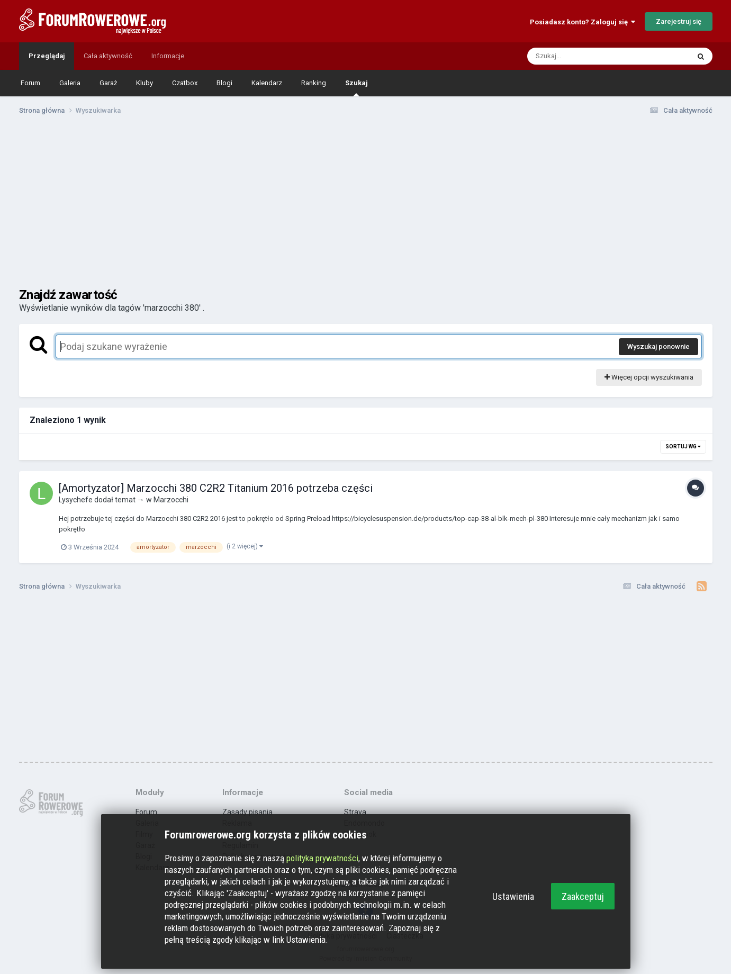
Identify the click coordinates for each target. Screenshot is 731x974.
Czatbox (184, 83)
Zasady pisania (247, 812)
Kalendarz (266, 83)
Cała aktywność (108, 56)
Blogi (224, 83)
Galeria (69, 83)
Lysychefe (76, 499)
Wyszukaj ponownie (658, 346)
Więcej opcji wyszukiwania (648, 377)
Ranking (313, 83)
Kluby (144, 83)
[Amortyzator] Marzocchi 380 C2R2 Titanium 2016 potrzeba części (216, 488)
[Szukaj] (583, 56)
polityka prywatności (322, 858)
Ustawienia (513, 896)
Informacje (167, 56)
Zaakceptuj (583, 896)
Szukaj (356, 87)
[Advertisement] (365, 205)
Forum (30, 83)
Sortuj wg (683, 446)
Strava (355, 812)
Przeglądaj (47, 56)
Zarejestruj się (678, 21)
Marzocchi (171, 499)
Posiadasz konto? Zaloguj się (582, 22)
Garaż (108, 83)
